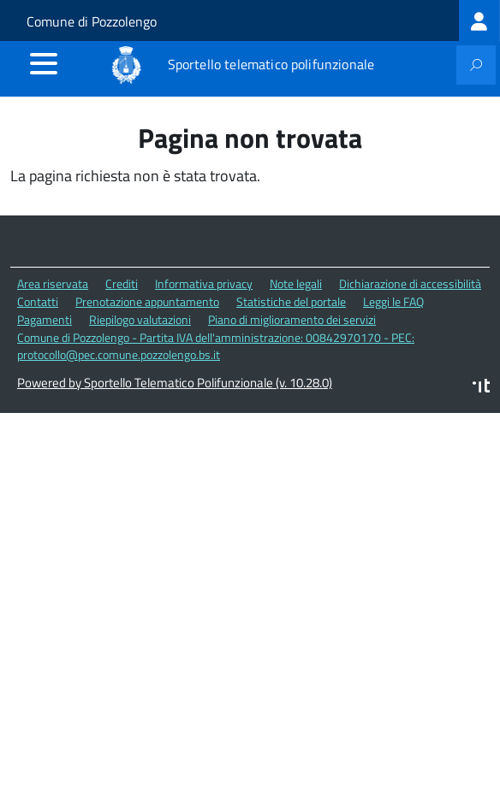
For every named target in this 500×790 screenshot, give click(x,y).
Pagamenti (44, 319)
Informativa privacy (204, 283)
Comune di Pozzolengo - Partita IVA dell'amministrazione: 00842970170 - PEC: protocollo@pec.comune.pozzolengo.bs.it (215, 346)
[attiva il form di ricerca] (476, 65)
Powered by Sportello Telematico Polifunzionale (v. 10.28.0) (174, 382)
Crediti (121, 283)
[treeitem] (479, 20)
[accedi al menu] (43, 63)
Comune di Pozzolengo (92, 21)
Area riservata (52, 283)
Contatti (37, 301)
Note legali (296, 283)
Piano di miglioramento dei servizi (292, 319)
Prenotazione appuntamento (147, 301)
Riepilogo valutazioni (140, 319)
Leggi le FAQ (393, 301)
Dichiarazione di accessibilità (410, 283)
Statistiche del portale (291, 301)
